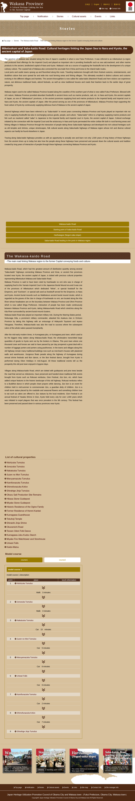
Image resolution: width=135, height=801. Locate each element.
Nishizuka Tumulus (16, 462)
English (96, 4)
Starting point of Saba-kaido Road (67, 230)
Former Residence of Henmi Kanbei (24, 511)
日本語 (87, 4)
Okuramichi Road (15, 527)
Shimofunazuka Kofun (17, 487)
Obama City (106, 794)
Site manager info (112, 787)
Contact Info (116, 9)
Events (98, 16)
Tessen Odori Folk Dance (19, 531)
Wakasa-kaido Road (67, 224)
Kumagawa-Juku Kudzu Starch (21, 535)
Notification (43, 16)
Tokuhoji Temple (14, 519)
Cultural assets (79, 16)
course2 (62, 560)
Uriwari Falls (12, 543)
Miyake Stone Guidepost (18, 503)
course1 (24, 560)
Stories (60, 16)
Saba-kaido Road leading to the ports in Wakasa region (68, 241)
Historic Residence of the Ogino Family (25, 507)
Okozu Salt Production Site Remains (24, 495)
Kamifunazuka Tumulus (18, 483)
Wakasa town (119, 794)
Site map (104, 9)
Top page (24, 16)
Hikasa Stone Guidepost (18, 499)
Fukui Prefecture (91, 794)
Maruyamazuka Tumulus (18, 479)
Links (112, 16)
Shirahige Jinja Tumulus (18, 491)
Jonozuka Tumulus (16, 466)
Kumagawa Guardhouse (18, 515)
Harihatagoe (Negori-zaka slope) (67, 235)
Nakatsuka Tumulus (16, 470)
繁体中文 (117, 4)
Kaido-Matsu (13, 547)
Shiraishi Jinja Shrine (17, 523)
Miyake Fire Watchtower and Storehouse (26, 539)
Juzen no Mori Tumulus (18, 475)
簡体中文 (106, 4)
